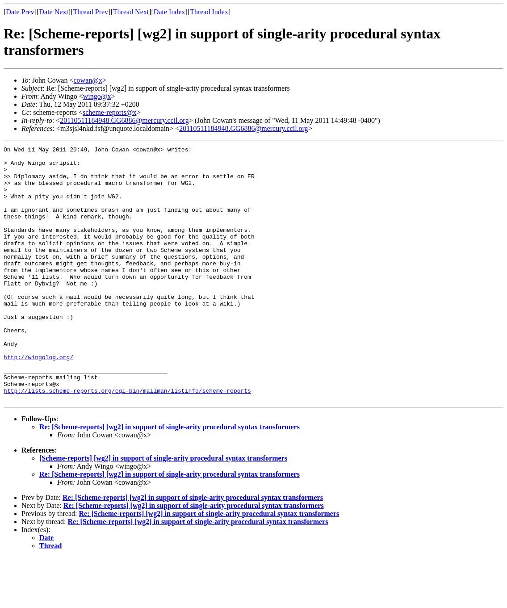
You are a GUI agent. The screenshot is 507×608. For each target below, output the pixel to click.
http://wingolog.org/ (38, 400)
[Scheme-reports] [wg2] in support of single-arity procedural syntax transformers (163, 509)
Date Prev (20, 12)
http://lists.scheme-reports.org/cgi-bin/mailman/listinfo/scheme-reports (127, 440)
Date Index (169, 12)
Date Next (53, 12)
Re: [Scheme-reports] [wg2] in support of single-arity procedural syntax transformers (169, 478)
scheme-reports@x (109, 112)
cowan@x (87, 80)
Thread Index (209, 12)
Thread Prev (90, 12)
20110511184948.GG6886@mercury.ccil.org (124, 120)
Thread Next (131, 12)
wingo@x (97, 96)
